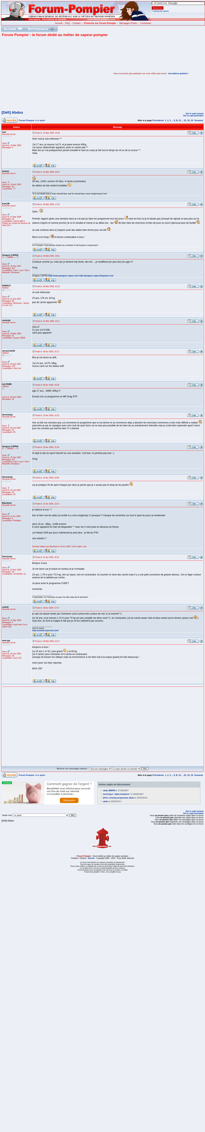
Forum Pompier (26, 120)
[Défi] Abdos (12, 112)
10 (179, 120)
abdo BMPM (109, 790)
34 (192, 120)
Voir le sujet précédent (193, 116)
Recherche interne (161, 11)
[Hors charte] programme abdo (118, 798)
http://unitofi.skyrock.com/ (45, 630)
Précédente (158, 120)
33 (188, 120)
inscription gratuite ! (178, 73)
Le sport (41, 120)
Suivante (198, 120)
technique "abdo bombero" (116, 794)
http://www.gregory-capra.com (63, 275)
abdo (105, 801)
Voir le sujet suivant (194, 114)
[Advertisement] (36, 73)
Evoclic (91, 858)
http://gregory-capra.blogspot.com (96, 275)
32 (185, 120)
